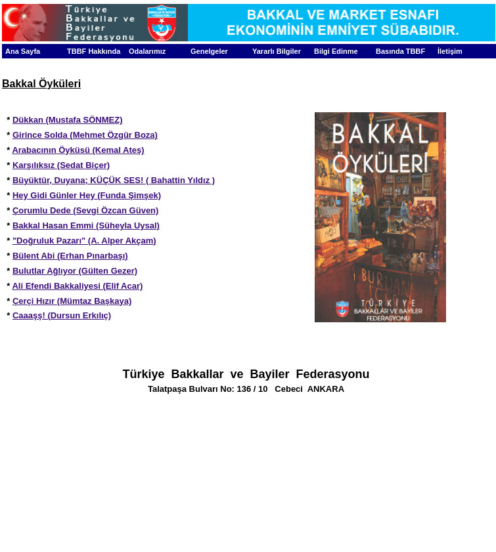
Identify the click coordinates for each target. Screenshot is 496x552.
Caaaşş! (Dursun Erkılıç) (61, 315)
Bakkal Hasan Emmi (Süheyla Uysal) (86, 225)
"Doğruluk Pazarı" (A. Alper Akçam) (84, 240)
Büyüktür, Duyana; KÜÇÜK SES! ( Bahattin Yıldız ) (113, 180)
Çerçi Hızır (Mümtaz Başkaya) (71, 301)
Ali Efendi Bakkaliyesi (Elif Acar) (77, 286)
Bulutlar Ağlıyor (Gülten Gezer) (74, 271)
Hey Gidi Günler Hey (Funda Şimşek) (86, 195)
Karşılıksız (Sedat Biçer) (61, 165)
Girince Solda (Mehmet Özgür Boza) (85, 135)
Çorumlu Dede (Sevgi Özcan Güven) (85, 210)
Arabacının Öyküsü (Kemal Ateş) (78, 150)
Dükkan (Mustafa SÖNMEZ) (67, 120)
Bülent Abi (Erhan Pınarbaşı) (70, 256)
